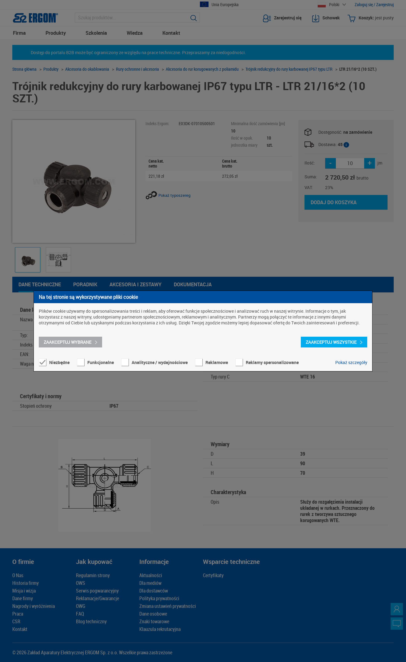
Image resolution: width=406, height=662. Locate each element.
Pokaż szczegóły (351, 362)
